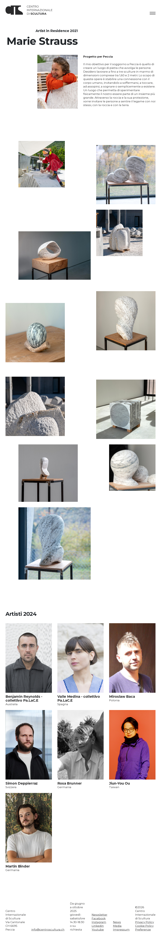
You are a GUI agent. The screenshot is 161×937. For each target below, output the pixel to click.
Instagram (99, 922)
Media (117, 925)
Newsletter (99, 914)
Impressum (121, 929)
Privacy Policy (144, 922)
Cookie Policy (144, 925)
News (117, 922)
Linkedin (98, 925)
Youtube (98, 929)
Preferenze (143, 929)
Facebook (99, 918)
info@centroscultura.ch (47, 929)
